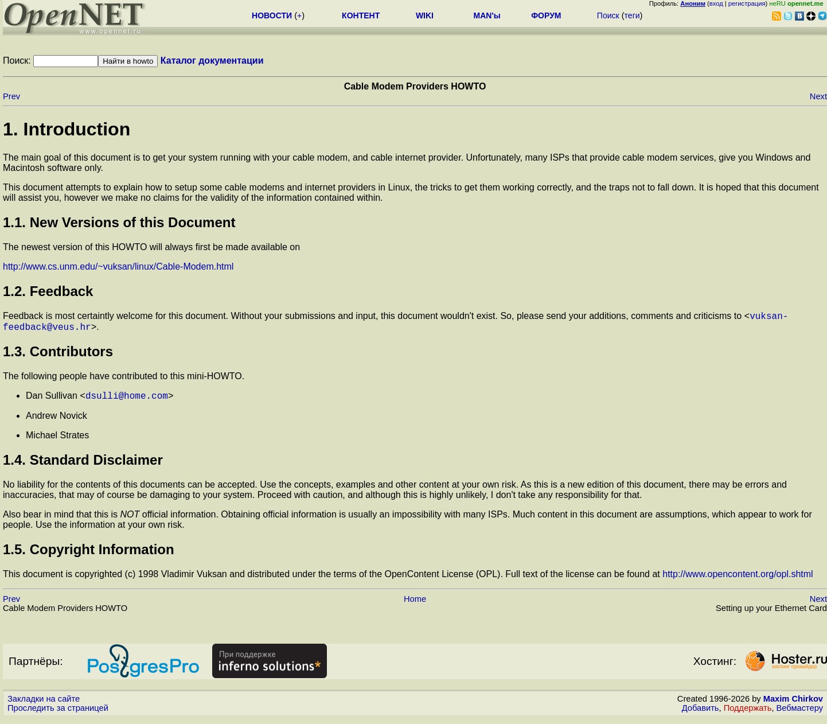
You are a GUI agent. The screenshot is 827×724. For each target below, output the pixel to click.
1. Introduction (66, 129)
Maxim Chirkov (793, 704)
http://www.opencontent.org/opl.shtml (737, 579)
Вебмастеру (800, 713)
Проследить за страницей (57, 713)
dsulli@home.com (126, 400)
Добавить (700, 713)
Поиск (608, 15)
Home (415, 604)
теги (632, 15)
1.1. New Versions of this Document (119, 222)
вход (716, 3)
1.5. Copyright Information (88, 554)
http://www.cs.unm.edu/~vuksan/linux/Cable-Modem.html (118, 266)
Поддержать (748, 713)
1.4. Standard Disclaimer (83, 465)
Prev (11, 96)
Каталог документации (212, 60)
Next (818, 96)
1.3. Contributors (58, 355)
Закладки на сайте (43, 704)
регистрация (747, 3)
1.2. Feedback (48, 291)
